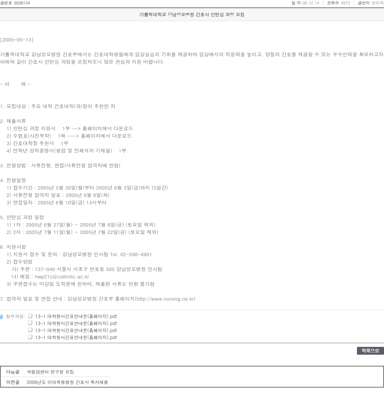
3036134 (22, 3)
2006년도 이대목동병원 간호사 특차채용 (67, 382)
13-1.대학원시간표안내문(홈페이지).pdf (72, 316)
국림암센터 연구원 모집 (50, 371)
